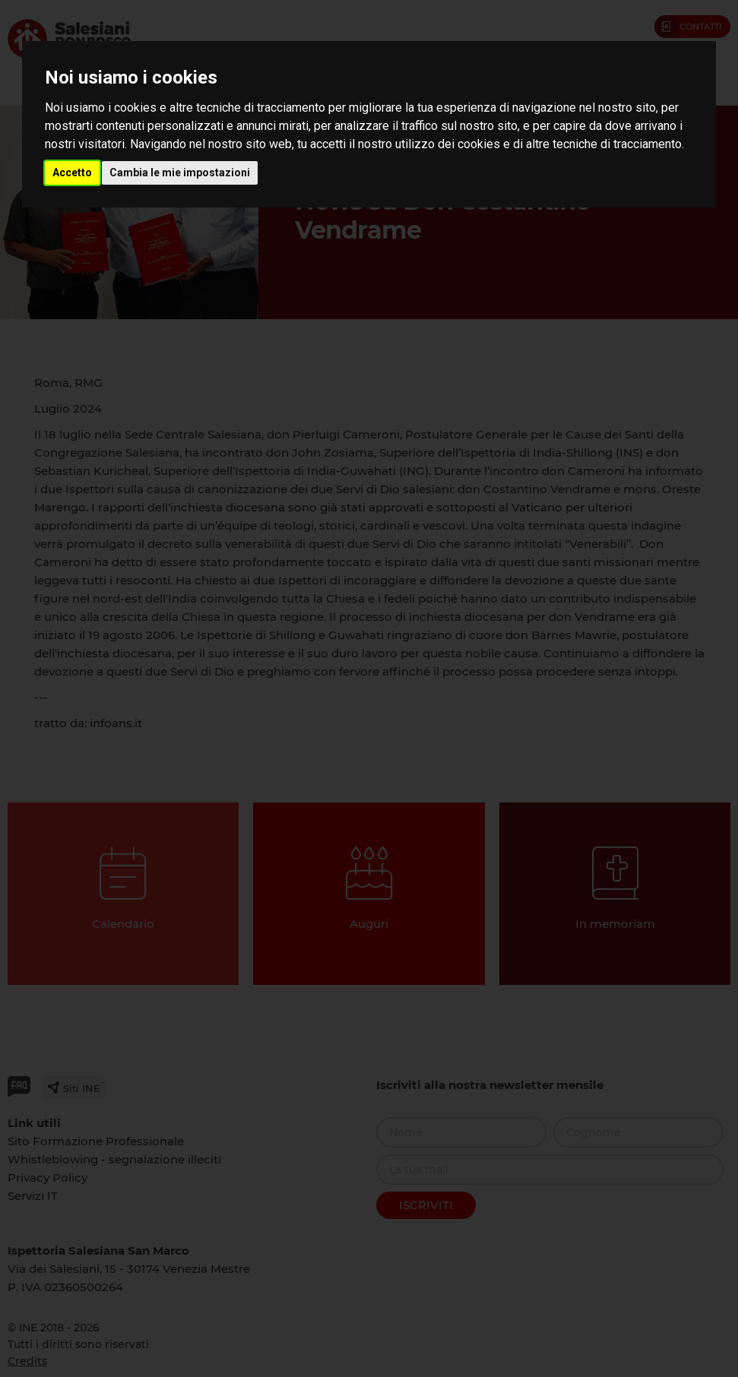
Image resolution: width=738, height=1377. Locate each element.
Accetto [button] (72, 172)
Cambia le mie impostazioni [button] (179, 172)
